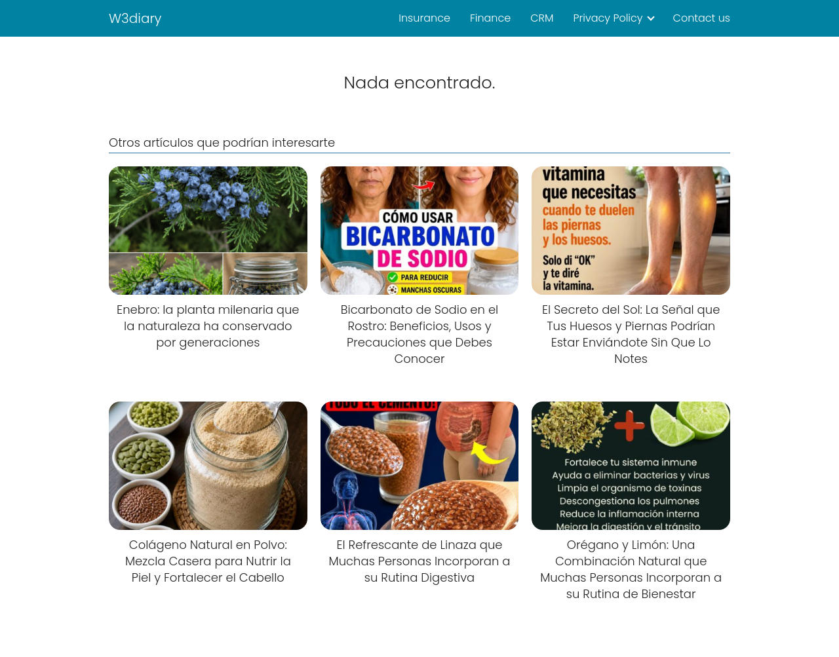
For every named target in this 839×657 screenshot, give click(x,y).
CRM (541, 18)
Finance (490, 18)
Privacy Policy (607, 18)
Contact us (701, 18)
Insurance (424, 18)
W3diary (135, 18)
